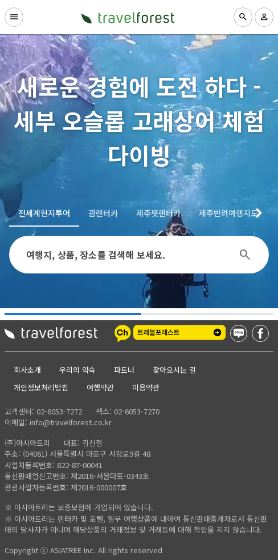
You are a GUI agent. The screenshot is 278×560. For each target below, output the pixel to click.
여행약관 (100, 387)
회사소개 (27, 369)
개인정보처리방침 (41, 387)
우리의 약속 (77, 369)
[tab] (44, 213)
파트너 (124, 369)
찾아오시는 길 (174, 369)
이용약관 (146, 387)
